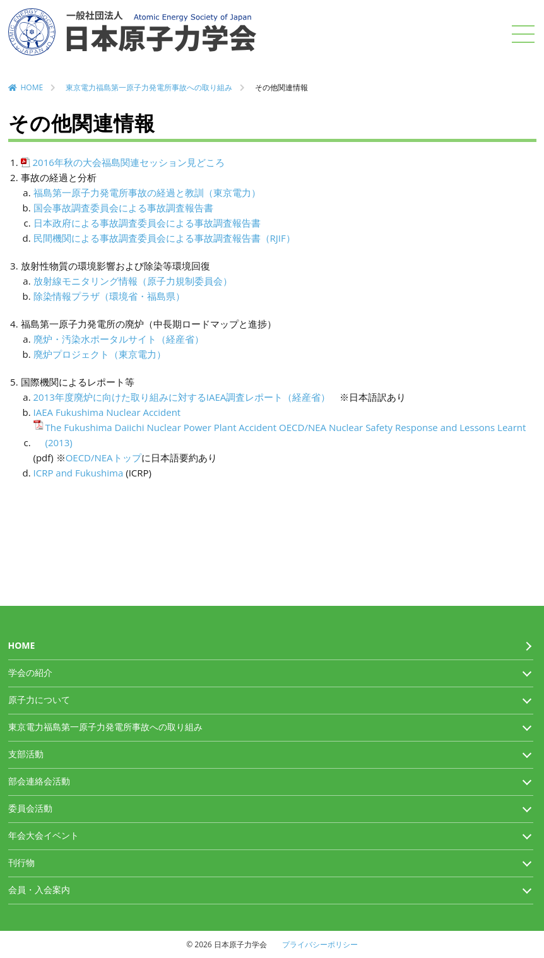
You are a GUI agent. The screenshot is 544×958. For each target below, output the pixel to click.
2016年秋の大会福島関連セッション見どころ (129, 162)
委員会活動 (30, 808)
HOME (32, 87)
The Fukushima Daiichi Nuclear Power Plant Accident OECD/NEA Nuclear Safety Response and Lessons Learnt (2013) (285, 435)
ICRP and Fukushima (78, 472)
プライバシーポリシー (320, 944)
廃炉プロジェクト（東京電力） (99, 354)
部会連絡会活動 (39, 781)
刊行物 (21, 862)
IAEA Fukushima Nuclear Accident (107, 412)
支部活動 (26, 754)
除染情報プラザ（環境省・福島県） (109, 296)
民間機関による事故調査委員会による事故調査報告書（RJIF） (164, 238)
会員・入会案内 (39, 890)
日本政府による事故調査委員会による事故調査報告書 (147, 222)
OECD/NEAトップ (103, 457)
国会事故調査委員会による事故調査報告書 (123, 207)
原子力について (39, 700)
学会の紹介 (30, 672)
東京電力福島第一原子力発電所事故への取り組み (149, 87)
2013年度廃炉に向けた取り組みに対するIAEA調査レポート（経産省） (182, 397)
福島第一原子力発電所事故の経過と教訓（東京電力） (147, 192)
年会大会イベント (43, 835)
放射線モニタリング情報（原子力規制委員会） (132, 281)
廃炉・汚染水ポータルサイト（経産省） (118, 339)
